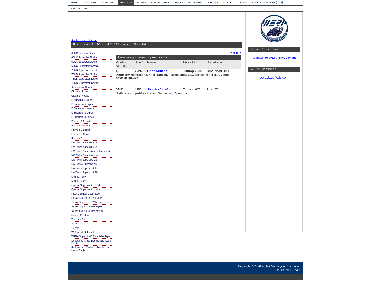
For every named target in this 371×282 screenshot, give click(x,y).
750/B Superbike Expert (84, 70)
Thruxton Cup (78, 219)
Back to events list (84, 40)
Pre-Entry (195, 2)
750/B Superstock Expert (84, 78)
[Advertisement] (155, 25)
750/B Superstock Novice (84, 83)
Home (74, 2)
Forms (178, 2)
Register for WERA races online (273, 57)
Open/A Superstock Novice (85, 189)
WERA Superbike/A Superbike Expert (91, 236)
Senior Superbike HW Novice (87, 202)
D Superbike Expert (81, 100)
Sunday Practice (80, 215)
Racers (213, 2)
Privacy (296, 270)
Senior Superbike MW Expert (86, 206)
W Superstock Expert (82, 232)
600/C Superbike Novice (84, 57)
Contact (229, 2)
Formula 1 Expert (80, 121)
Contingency (160, 2)
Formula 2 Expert (80, 130)
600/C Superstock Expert (84, 61)
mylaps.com (79, 8)
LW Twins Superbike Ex (84, 159)
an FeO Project (284, 270)
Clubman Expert (80, 91)
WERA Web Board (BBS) (267, 2)
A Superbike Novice (82, 87)
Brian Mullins (157, 71)
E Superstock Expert (82, 113)
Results (126, 2)
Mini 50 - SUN (78, 176)
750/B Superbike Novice (84, 74)
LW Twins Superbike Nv (84, 164)
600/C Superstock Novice (85, 66)
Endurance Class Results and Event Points (91, 242)
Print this (235, 53)
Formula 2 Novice (80, 134)
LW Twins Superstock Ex (84, 168)
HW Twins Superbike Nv (84, 147)
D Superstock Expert (82, 104)
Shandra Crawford (159, 89)
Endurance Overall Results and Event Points (91, 248)
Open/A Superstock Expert (85, 185)
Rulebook (90, 2)
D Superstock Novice (82, 108)
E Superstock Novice (82, 117)
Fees (243, 2)
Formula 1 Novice (80, 125)
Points (141, 2)
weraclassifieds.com (274, 77)
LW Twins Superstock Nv (84, 172)
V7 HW (75, 223)
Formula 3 (76, 138)
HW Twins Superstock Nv (85, 155)
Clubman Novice (80, 95)
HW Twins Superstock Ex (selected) (90, 151)
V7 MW (75, 228)
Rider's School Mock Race (85, 193)
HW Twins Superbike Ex (84, 142)
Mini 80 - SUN (78, 181)
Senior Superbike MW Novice (87, 211)
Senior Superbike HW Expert (86, 198)
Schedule (109, 2)
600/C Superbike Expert (84, 53)
